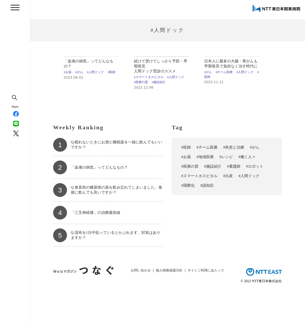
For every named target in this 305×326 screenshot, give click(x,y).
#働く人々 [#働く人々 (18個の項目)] (247, 193)
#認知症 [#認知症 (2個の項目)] (207, 222)
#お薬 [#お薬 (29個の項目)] (186, 193)
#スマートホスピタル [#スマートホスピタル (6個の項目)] (199, 213)
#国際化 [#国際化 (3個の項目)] (188, 222)
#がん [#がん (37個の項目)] (254, 184)
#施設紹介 (159, 118)
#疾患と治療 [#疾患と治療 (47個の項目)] (233, 184)
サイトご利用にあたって (206, 307)
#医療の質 (141, 118)
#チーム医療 (224, 108)
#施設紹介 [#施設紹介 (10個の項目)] (212, 203)
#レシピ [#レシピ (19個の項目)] (226, 193)
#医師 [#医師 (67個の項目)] (186, 184)
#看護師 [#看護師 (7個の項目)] (233, 203)
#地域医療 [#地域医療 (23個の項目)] (205, 193)
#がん (79, 108)
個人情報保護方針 (169, 307)
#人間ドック (95, 108)
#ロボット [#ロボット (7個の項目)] (254, 203)
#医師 (111, 108)
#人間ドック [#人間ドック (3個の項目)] (249, 213)
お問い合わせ (141, 307)
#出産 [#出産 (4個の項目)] (228, 213)
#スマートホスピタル (148, 113)
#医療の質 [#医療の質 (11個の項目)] (189, 203)
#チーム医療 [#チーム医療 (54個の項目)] (207, 184)
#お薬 (67, 108)
